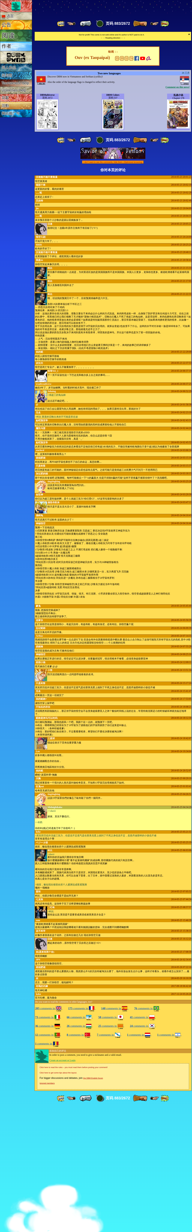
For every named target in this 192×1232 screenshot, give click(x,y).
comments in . (48, 1133)
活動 (5, 106)
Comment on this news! (178, 212)
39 (121, 183)
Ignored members (47, 1209)
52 (126, 183)
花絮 (5, 98)
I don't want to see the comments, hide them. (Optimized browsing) (112, 287)
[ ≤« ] (71, 23)
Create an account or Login (62, 1185)
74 (131, 183)
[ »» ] (164, 23)
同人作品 (9, 68)
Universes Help (14, 90)
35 (117, 183)
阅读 (8, 35)
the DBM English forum (93, 1203)
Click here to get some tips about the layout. (58, 1198)
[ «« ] (61, 23)
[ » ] (140, 23)
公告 (6, 24)
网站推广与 (11, 113)
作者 (6, 46)
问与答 (7, 75)
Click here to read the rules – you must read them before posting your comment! (74, 1193)
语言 (8, 16)
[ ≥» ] (154, 23)
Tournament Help (15, 83)
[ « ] (86, 23)
